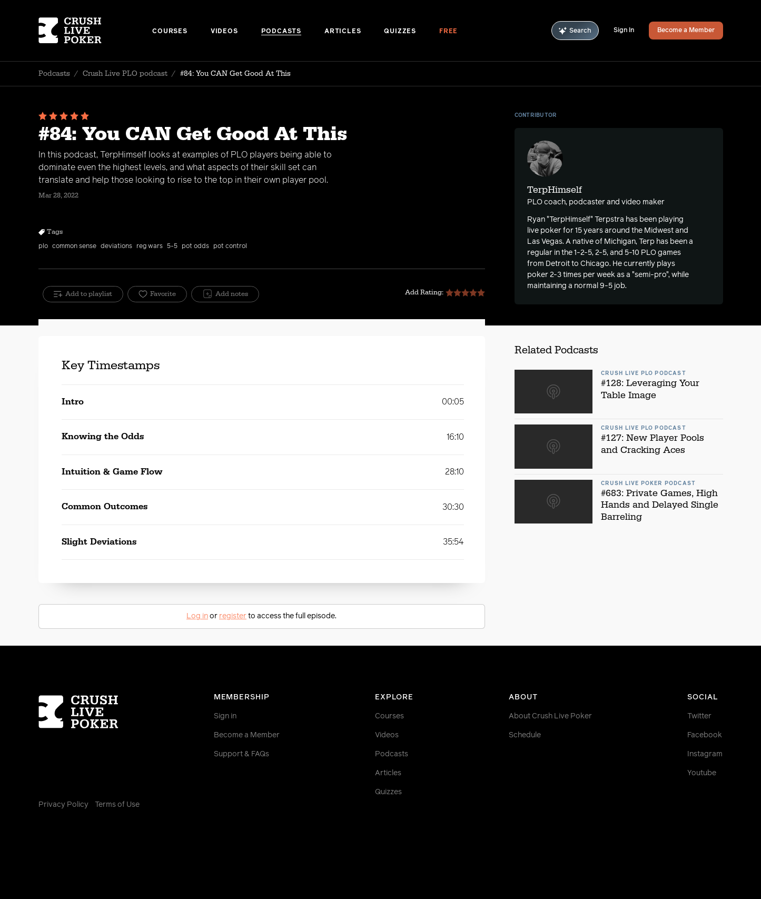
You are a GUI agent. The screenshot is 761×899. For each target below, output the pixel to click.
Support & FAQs (241, 754)
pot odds (195, 246)
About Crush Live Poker (550, 716)
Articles (342, 31)
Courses (169, 31)
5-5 (172, 246)
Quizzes (400, 31)
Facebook (704, 735)
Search (575, 31)
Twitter (699, 716)
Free (448, 31)
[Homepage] (95, 30)
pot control (230, 246)
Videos (224, 31)
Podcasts (281, 31)
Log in (197, 616)
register (232, 616)
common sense (74, 246)
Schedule (525, 735)
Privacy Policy (63, 804)
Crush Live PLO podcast (125, 73)
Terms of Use (117, 804)
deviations (116, 246)
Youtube (701, 773)
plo (43, 246)
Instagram (705, 754)
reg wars (149, 246)
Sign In (624, 30)
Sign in (225, 716)
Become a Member (686, 30)
